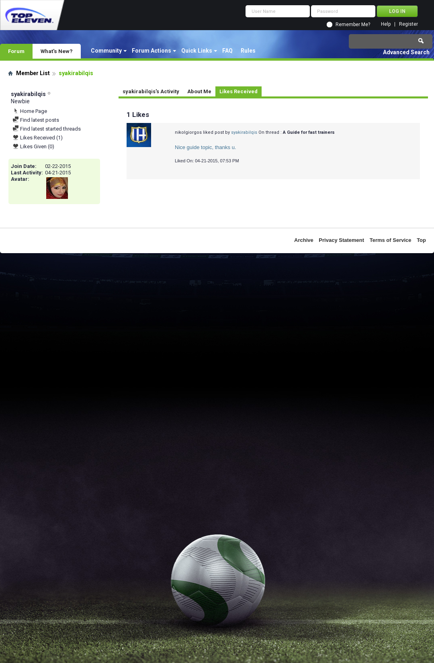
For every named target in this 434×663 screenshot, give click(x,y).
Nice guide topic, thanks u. (205, 147)
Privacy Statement (341, 240)
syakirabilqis (244, 132)
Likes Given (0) (33, 146)
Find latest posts (35, 120)
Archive (303, 240)
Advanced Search (406, 52)
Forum (16, 51)
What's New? (57, 51)
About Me (199, 91)
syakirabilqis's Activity (151, 91)
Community (106, 50)
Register (408, 24)
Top (421, 240)
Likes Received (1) (37, 138)
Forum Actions (151, 50)
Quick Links (196, 50)
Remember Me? (353, 24)
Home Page (29, 111)
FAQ (227, 50)
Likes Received (238, 91)
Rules (248, 50)
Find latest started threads (46, 129)
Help (386, 24)
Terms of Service (390, 240)
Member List (33, 73)
